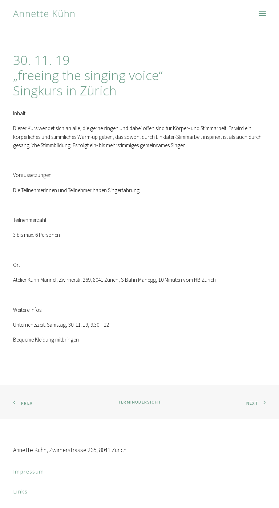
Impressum (28, 471)
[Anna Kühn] (43, 13)
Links (20, 491)
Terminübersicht (139, 402)
